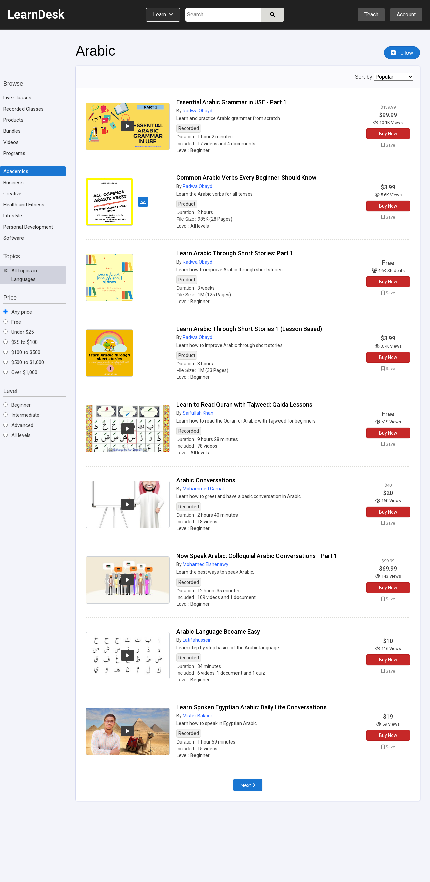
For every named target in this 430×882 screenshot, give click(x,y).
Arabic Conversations (205, 480)
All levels (17, 435)
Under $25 (18, 332)
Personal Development (28, 227)
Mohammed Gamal (203, 488)
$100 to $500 (21, 352)
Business (13, 182)
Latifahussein (197, 640)
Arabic (95, 51)
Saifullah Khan (198, 413)
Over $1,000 (20, 372)
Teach (371, 14)
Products (13, 120)
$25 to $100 (20, 342)
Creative (12, 194)
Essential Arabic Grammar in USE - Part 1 (231, 102)
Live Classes (17, 98)
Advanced (18, 425)
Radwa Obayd (197, 110)
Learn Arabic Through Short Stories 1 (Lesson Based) (249, 328)
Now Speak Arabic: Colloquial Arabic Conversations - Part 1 (256, 555)
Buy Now (388, 133)
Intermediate (21, 415)
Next (247, 785)
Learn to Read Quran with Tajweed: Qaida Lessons (244, 404)
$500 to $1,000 (23, 362)
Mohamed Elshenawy (205, 564)
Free (12, 322)
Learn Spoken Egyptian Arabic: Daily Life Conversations (251, 707)
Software (13, 238)
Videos (11, 142)
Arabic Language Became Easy (218, 631)
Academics (15, 171)
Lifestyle (12, 216)
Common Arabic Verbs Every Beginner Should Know (246, 177)
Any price (17, 312)
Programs (14, 153)
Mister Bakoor (197, 715)
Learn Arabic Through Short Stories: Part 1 (234, 253)
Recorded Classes (23, 109)
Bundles (12, 131)
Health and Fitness (23, 205)
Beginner (17, 405)
